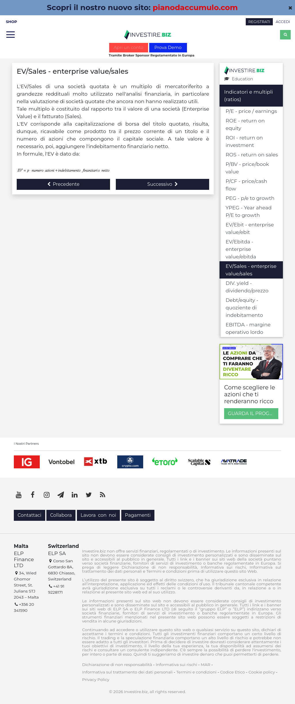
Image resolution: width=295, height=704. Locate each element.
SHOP (11, 22)
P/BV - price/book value (247, 168)
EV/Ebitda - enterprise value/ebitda (241, 249)
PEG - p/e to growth (250, 198)
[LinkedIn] (74, 495)
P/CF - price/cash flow (246, 185)
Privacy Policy (95, 679)
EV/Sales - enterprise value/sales (251, 270)
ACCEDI (283, 22)
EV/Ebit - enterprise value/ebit (250, 228)
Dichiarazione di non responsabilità (117, 664)
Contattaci (29, 515)
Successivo (162, 184)
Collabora (61, 515)
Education (238, 79)
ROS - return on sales (252, 155)
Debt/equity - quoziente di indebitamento (244, 307)
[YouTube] (18, 495)
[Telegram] (61, 495)
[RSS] (102, 495)
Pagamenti (138, 515)
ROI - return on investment (244, 141)
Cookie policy (261, 672)
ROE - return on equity (245, 124)
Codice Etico (232, 672)
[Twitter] (88, 495)
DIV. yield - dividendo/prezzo (247, 287)
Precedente (63, 184)
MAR (205, 664)
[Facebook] (33, 495)
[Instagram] (46, 495)
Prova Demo (167, 47)
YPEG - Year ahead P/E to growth (249, 211)
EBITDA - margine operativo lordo (248, 328)
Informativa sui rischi (176, 664)
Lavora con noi (98, 515)
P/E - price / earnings (251, 111)
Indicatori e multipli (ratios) (248, 95)
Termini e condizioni (196, 672)
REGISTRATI (259, 22)
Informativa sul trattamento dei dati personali (127, 672)
